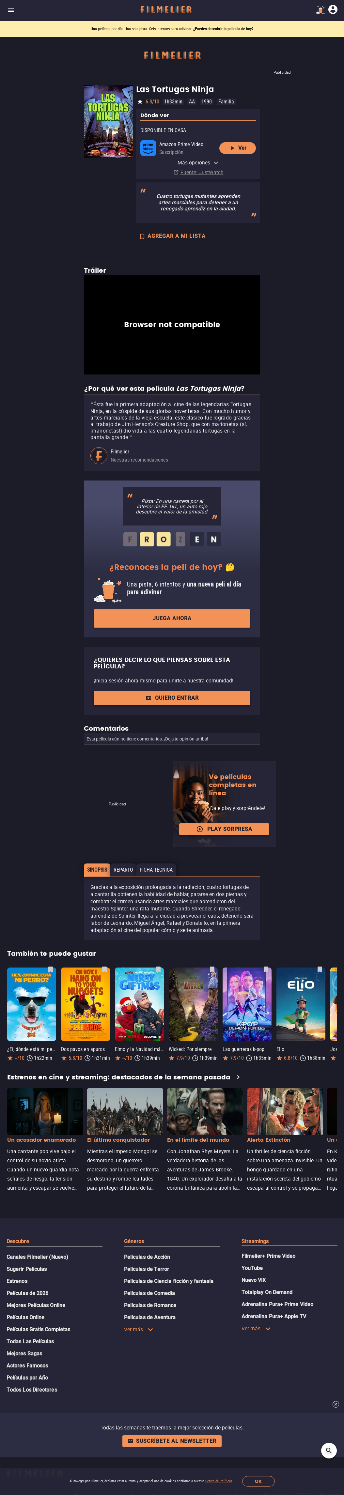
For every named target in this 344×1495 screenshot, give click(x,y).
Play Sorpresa (224, 829)
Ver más (138, 1329)
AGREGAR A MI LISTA (172, 237)
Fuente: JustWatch (202, 172)
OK (258, 1481)
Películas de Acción (147, 1257)
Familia (226, 102)
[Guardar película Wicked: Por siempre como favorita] (212, 969)
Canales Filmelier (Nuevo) (37, 1257)
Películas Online (25, 1317)
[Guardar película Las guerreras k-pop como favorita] (266, 969)
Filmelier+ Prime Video (269, 1256)
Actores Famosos (27, 1366)
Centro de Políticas (218, 1481)
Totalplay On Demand (267, 1292)
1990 (206, 102)
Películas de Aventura (150, 1317)
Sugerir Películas (27, 1269)
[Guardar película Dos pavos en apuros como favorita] (104, 969)
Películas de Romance (150, 1305)
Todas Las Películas (30, 1341)
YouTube (252, 1268)
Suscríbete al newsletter (172, 1441)
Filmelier (120, 452)
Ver (237, 148)
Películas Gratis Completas (38, 1329)
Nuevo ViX (254, 1280)
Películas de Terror (146, 1269)
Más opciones (198, 162)
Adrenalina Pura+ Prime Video (277, 1304)
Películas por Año (27, 1378)
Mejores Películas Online (36, 1305)
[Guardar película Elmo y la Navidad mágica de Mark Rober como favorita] (158, 969)
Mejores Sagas (24, 1353)
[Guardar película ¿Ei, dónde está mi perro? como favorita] (51, 969)
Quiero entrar (172, 698)
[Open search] (329, 1450)
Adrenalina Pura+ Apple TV (274, 1316)
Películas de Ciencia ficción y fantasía (168, 1281)
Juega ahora (172, 618)
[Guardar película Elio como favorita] (320, 969)
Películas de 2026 (27, 1293)
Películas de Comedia (149, 1293)
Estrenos (17, 1281)
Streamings (255, 1241)
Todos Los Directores (32, 1390)
